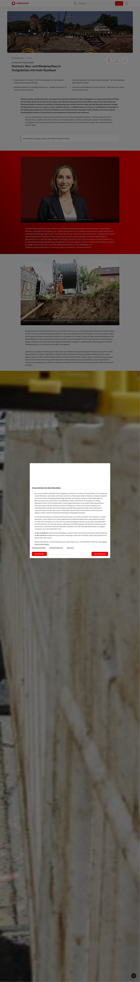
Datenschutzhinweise (39, 548)
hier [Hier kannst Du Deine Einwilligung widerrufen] (63, 498)
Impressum (70, 548)
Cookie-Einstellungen (56, 548)
